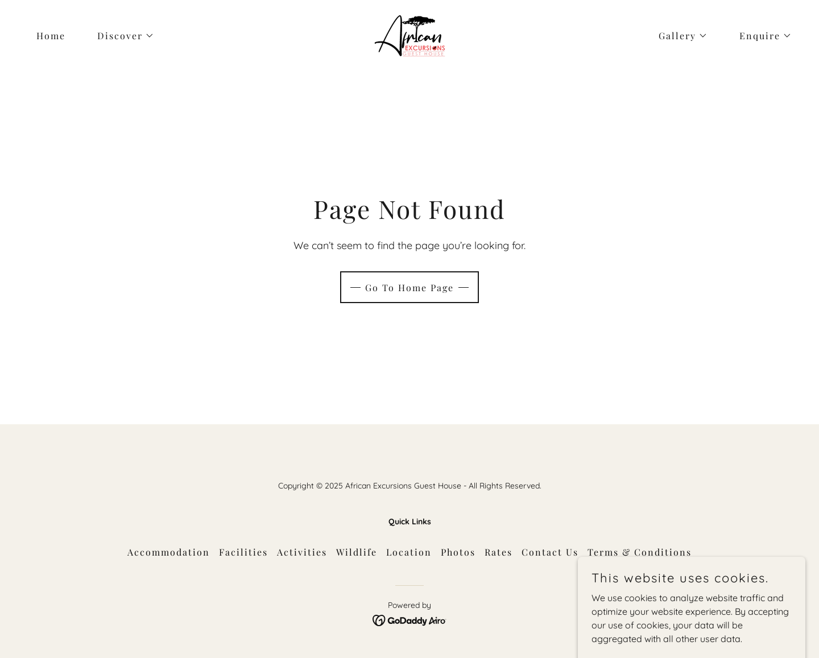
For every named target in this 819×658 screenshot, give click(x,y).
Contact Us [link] (550, 552)
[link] (409, 34)
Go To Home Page (409, 287)
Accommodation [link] (168, 552)
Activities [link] (302, 552)
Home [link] (50, 36)
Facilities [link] (243, 552)
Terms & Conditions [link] (640, 552)
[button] (121, 36)
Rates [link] (498, 552)
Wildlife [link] (356, 552)
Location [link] (409, 552)
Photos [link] (458, 552)
